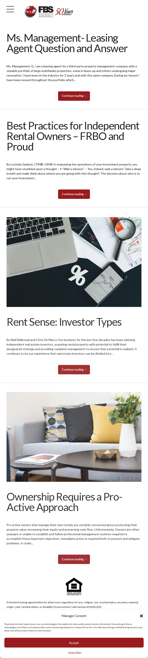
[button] (141, 616)
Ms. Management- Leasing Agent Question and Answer (67, 42)
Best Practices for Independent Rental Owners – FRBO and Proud (73, 136)
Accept (74, 643)
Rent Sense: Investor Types (64, 326)
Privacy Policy (74, 652)
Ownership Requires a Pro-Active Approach (64, 506)
